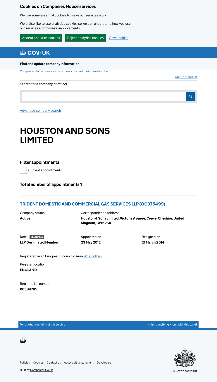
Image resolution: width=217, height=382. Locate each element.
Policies (25, 362)
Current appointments (41, 170)
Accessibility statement (79, 362)
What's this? (93, 256)
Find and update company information (50, 64)
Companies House (41, 370)
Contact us (54, 362)
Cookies (38, 362)
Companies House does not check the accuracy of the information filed (64, 71)
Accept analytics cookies (41, 38)
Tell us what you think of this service (42, 324)
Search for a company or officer (43, 84)
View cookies (118, 38)
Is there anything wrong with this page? (172, 324)
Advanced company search (40, 110)
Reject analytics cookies (85, 38)
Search (190, 96)
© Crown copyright (185, 371)
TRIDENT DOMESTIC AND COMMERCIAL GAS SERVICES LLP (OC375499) (92, 204)
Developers (104, 362)
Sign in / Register (186, 76)
